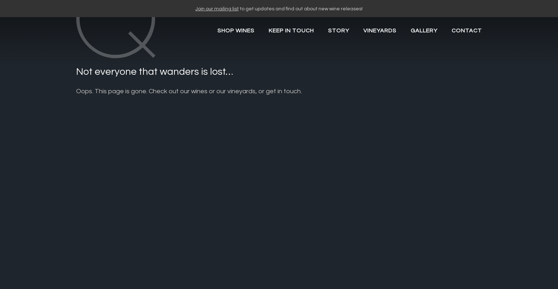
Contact (467, 30)
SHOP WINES (235, 30)
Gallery (424, 30)
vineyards (241, 91)
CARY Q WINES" (127, 43)
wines (199, 91)
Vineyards (379, 30)
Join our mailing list (217, 8)
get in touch (283, 91)
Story (338, 30)
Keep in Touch (291, 30)
